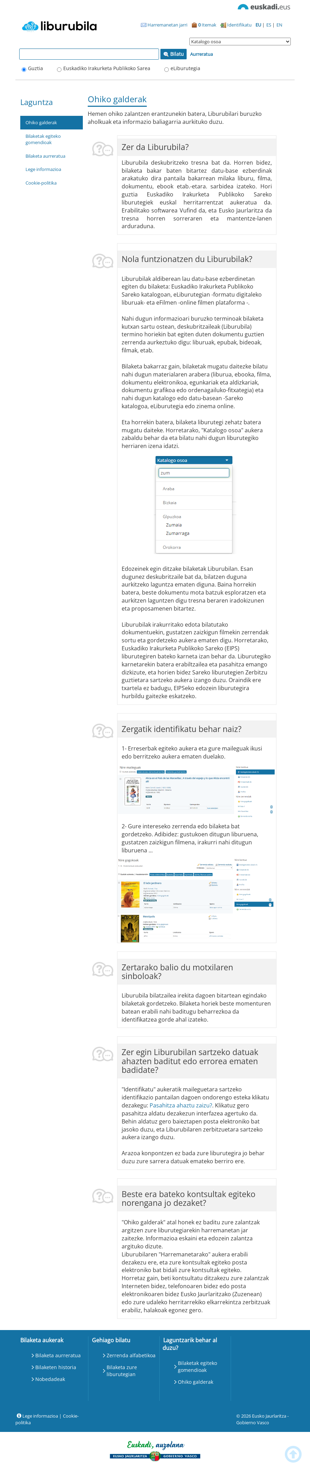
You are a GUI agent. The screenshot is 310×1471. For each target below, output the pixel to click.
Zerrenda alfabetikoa (131, 1355)
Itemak (204, 25)
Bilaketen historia (55, 1367)
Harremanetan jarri (164, 25)
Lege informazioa (43, 169)
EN (279, 25)
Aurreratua (201, 54)
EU (258, 25)
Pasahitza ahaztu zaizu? (181, 1105)
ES (269, 25)
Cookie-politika (41, 183)
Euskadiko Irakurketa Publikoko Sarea (106, 68)
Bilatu (173, 54)
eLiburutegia (185, 68)
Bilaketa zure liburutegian (122, 1370)
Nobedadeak (50, 1379)
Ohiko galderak (41, 122)
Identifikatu (236, 25)
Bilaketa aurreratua (45, 156)
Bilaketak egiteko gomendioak (43, 139)
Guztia (35, 68)
